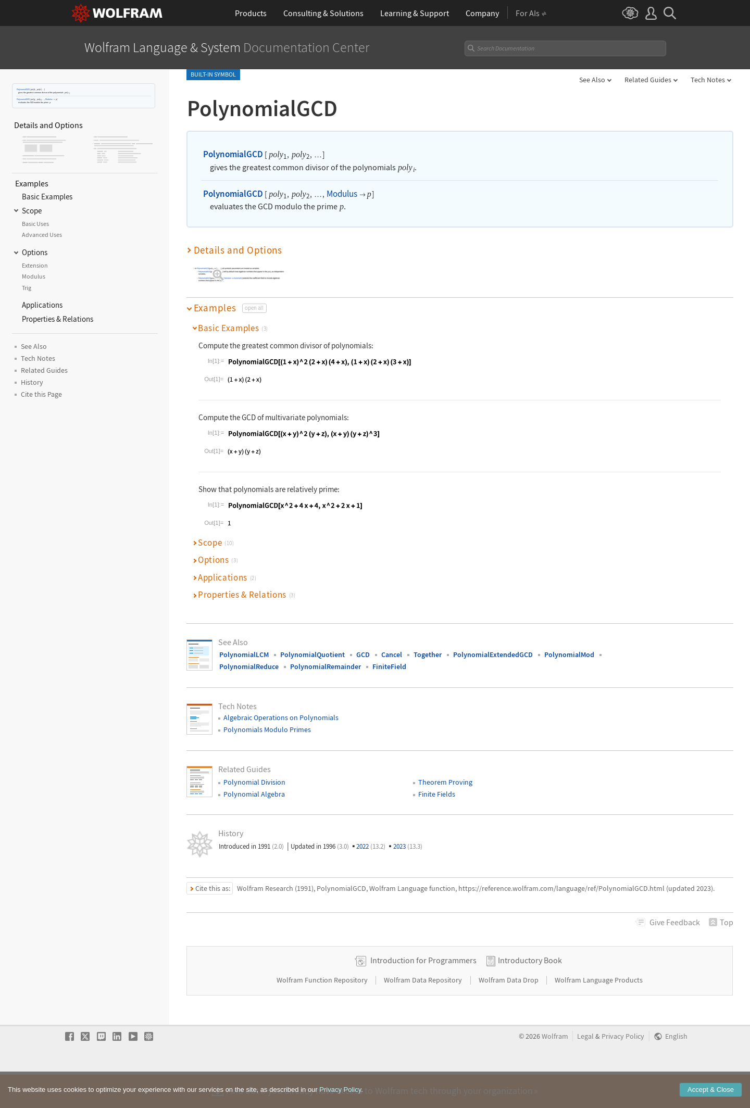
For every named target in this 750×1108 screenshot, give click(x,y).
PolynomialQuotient (312, 654)
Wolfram (555, 1069)
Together (428, 654)
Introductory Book (530, 993)
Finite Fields (436, 794)
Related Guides (647, 79)
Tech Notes (708, 79)
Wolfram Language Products (599, 1013)
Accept (711, 1098)
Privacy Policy (623, 1069)
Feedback (674, 922)
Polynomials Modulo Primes (267, 729)
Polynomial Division (254, 782)
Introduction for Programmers (423, 993)
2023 (407, 846)
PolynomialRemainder (325, 666)
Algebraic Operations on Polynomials (281, 717)
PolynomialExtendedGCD (493, 654)
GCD (363, 654)
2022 (370, 846)
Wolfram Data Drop (509, 1013)
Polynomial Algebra (254, 794)
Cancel (391, 654)
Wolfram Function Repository (323, 1013)
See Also (592, 79)
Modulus (49, 99)
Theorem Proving (445, 782)
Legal (585, 1069)
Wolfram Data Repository (424, 1013)
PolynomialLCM (244, 654)
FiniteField (389, 666)
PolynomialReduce (249, 666)
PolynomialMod (569, 654)
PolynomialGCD (23, 89)
